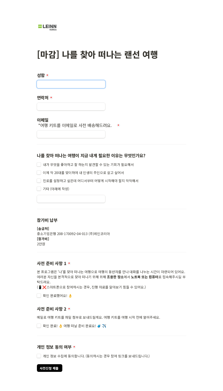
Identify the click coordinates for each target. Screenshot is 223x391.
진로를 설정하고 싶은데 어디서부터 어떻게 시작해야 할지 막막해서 (90, 181)
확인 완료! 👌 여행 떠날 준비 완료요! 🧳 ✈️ (74, 326)
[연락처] (71, 106)
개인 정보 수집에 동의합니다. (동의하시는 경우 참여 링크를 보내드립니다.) (96, 356)
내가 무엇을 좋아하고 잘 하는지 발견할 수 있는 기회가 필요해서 (88, 164)
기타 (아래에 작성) (56, 189)
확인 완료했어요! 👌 (58, 295)
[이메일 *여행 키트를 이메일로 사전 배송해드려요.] (71, 134)
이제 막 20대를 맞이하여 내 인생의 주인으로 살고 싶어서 (83, 172)
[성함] (71, 84)
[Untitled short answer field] (71, 199)
